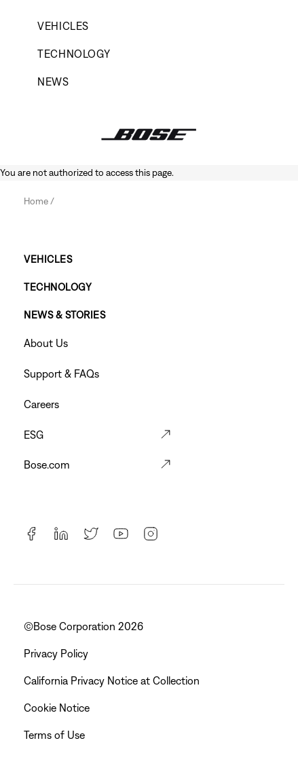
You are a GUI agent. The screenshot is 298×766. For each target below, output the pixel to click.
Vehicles (63, 26)
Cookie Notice (58, 707)
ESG (33, 434)
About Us (46, 343)
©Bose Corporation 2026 (85, 626)
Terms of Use (56, 735)
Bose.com (47, 464)
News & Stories (64, 315)
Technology (73, 54)
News (53, 81)
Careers (41, 404)
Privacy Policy (57, 653)
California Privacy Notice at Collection (113, 680)
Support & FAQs (61, 373)
